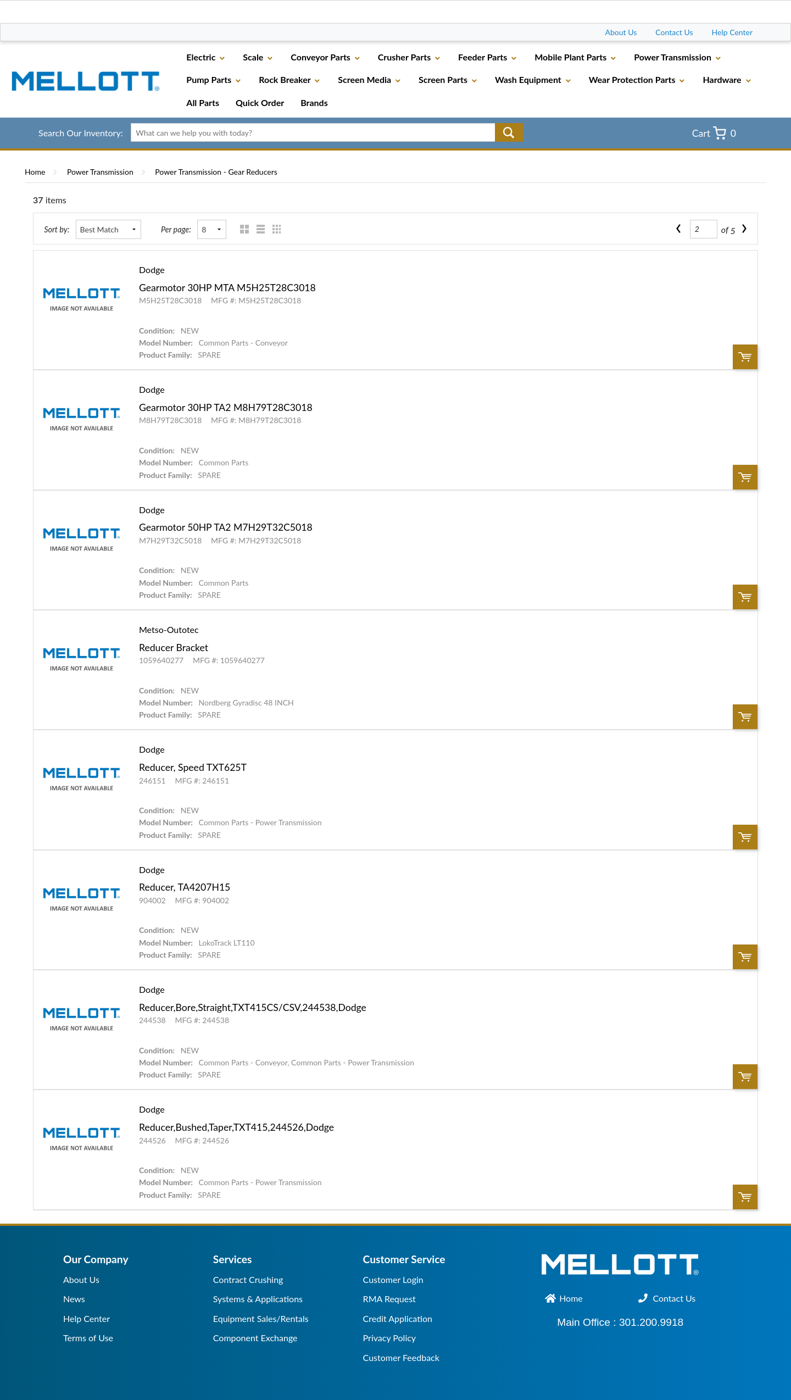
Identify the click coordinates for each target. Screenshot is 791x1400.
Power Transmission (100, 171)
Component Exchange (255, 1337)
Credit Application (397, 1318)
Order (745, 357)
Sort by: (56, 229)
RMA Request (389, 1298)
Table (274, 229)
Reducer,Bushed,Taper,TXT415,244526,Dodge (236, 1127)
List (258, 229)
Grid (242, 229)
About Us (621, 32)
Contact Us (674, 32)
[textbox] (323, 132)
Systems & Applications (258, 1298)
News (74, 1298)
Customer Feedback (401, 1357)
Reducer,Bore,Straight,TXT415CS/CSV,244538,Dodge (252, 1007)
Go (509, 132)
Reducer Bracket (173, 647)
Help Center (732, 32)
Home (35, 171)
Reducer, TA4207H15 (184, 887)
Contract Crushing (248, 1279)
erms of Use (91, 1337)
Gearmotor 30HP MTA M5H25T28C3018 (227, 287)
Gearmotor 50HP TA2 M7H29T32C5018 (226, 527)
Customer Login (393, 1279)
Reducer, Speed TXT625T (193, 767)
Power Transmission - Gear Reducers (216, 171)
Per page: (176, 229)
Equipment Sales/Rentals (261, 1318)
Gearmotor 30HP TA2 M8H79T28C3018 (226, 407)
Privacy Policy (389, 1337)
